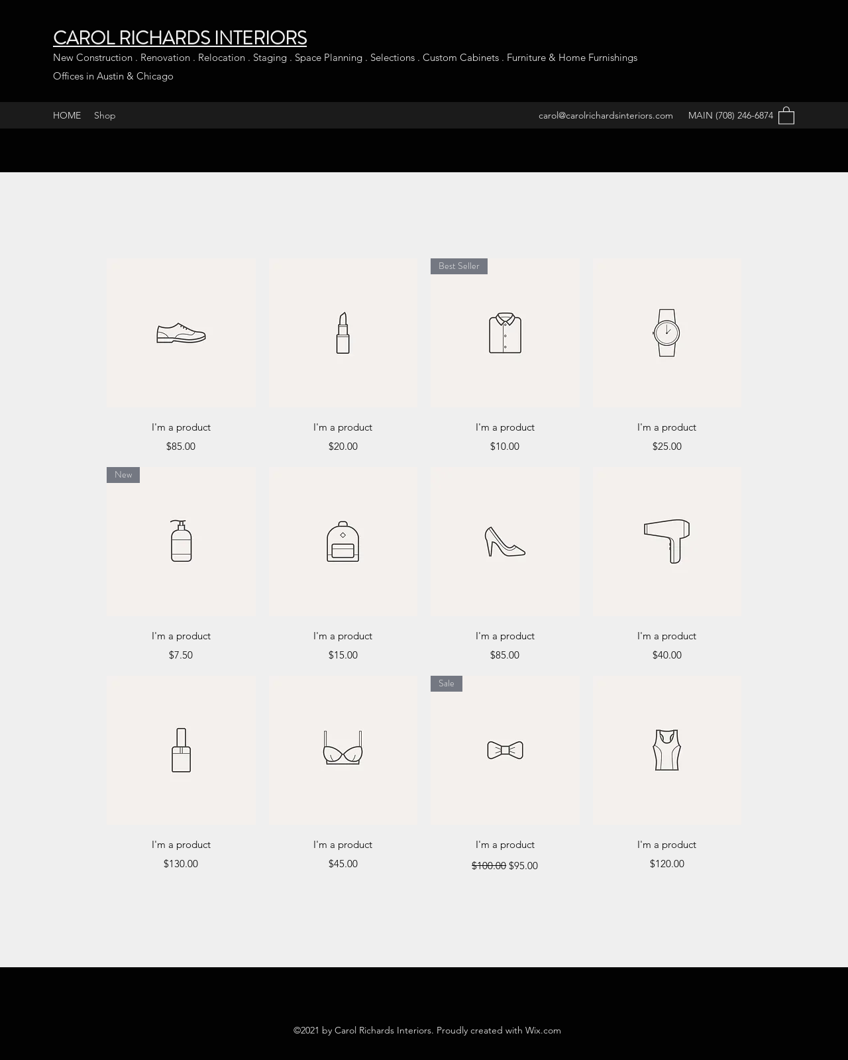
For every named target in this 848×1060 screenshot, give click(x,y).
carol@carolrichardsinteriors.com (606, 115)
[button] (786, 115)
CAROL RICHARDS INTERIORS (180, 38)
